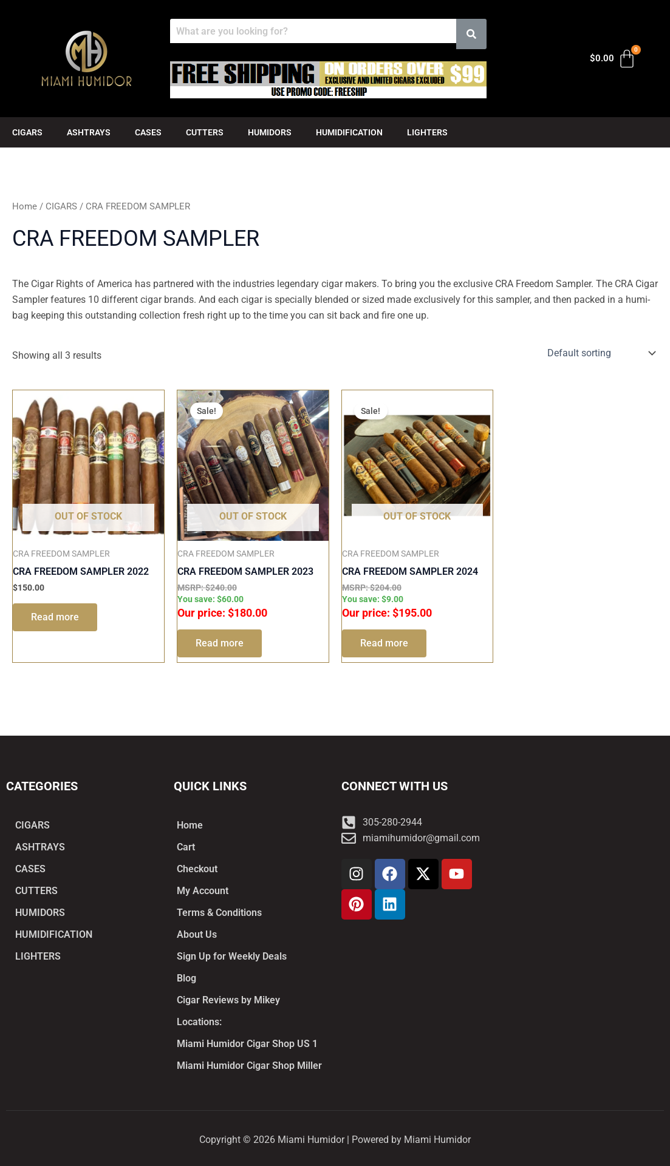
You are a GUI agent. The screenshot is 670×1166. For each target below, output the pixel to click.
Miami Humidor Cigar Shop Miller (249, 1065)
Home (24, 206)
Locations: (199, 1022)
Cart (186, 847)
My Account (202, 891)
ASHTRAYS (89, 132)
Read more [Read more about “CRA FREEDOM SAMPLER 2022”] (55, 617)
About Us (197, 934)
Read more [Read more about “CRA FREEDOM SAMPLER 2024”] (384, 643)
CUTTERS (205, 132)
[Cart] (613, 59)
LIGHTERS (427, 132)
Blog (186, 978)
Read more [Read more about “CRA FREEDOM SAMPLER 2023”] (220, 643)
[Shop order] (600, 353)
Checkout (197, 869)
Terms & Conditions (219, 912)
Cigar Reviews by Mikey (228, 1000)
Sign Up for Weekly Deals (232, 956)
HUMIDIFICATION (349, 132)
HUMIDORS (270, 132)
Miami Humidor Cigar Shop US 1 (247, 1043)
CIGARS (27, 132)
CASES (148, 132)
